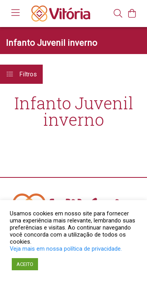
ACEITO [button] (24, 264)
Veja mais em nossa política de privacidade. (66, 248)
